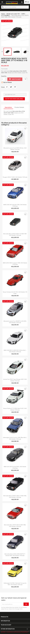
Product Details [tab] (19, 107)
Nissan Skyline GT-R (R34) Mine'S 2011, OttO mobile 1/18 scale (15, 409)
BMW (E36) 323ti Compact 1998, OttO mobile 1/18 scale (15, 263)
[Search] (15, 7)
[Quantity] (3, 79)
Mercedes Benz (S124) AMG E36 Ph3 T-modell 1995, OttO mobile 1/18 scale (15, 554)
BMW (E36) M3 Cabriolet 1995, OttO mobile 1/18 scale (15, 205)
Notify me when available (14, 99)
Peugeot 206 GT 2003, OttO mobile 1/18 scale (15, 177)
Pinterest (15, 87)
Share (6, 87)
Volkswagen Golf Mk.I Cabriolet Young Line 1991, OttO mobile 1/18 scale (15, 583)
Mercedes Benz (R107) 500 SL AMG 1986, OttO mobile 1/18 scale (15, 525)
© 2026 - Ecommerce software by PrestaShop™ (15, 632)
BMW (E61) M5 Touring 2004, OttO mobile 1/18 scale (15, 467)
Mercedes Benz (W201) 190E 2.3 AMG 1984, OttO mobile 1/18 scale (15, 496)
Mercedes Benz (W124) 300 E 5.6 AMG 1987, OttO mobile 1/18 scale (15, 234)
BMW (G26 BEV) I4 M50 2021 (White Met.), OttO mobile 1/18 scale (15, 351)
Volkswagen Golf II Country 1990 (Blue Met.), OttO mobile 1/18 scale (15, 438)
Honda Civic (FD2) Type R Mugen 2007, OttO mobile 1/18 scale (15, 380)
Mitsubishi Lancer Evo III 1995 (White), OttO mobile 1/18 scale (15, 148)
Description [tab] (8, 107)
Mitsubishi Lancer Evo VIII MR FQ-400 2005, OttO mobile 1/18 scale (15, 321)
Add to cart (15, 79)
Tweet (11, 87)
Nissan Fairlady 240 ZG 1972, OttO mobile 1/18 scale (15, 292)
